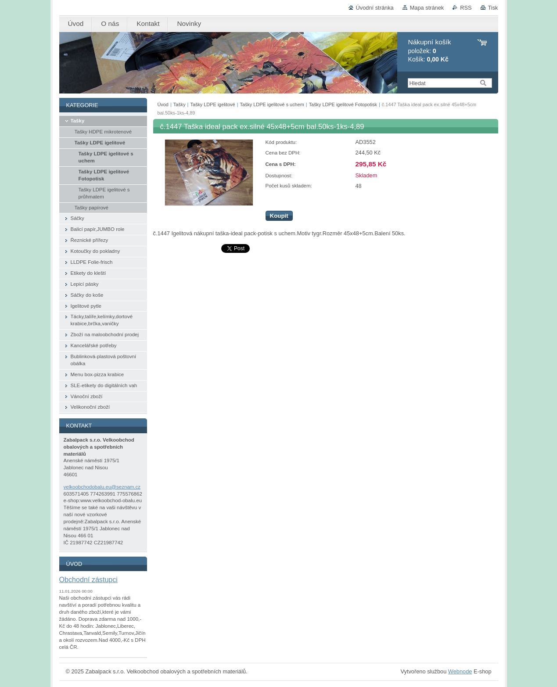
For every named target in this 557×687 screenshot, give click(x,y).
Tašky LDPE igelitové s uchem (272, 104)
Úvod (163, 104)
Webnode (460, 671)
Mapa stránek (427, 7)
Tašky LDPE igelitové (213, 104)
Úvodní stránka (375, 7)
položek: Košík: (429, 51)
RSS (465, 7)
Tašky (179, 104)
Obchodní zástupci (88, 579)
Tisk (493, 7)
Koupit (279, 215)
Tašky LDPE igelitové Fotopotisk (343, 104)
